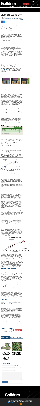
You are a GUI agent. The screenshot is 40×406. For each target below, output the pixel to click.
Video (7, 6)
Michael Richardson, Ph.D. (9, 18)
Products (17, 6)
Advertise (31, 6)
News (4, 6)
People (23, 6)
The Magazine (10, 6)
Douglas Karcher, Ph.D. (15, 18)
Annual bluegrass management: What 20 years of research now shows (16, 355)
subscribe (26, 4)
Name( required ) (17, 365)
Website (16, 370)
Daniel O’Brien (4, 18)
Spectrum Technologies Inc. (6, 69)
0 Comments (21, 19)
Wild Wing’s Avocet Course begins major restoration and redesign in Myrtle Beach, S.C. (6, 355)
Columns (14, 6)
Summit (27, 6)
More (34, 6)
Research (20, 6)
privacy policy (10, 402)
